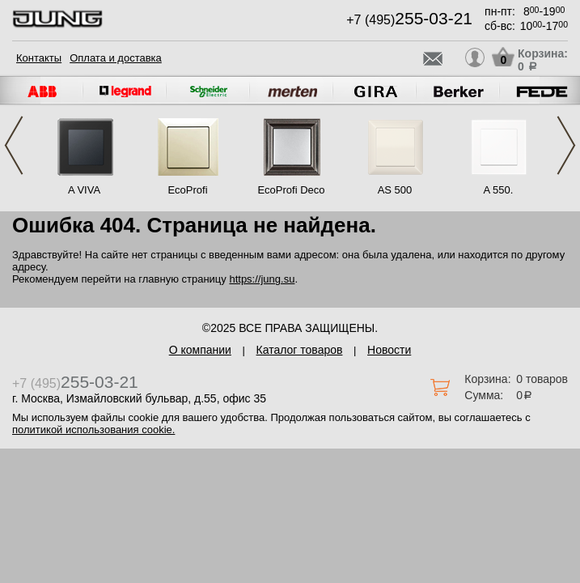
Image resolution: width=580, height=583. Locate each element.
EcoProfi (187, 190)
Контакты (38, 58)
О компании (200, 349)
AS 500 (395, 190)
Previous (13, 145)
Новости (389, 349)
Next (566, 145)
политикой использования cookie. (93, 429)
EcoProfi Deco (290, 190)
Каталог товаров (299, 349)
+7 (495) (409, 20)
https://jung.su (261, 279)
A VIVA (84, 190)
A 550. (499, 190)
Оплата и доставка (116, 58)
